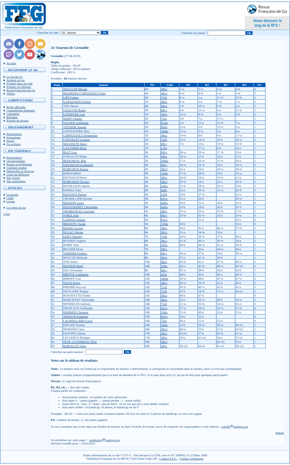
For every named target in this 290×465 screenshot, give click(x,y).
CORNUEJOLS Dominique (80, 135)
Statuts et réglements (19, 164)
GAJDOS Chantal (74, 219)
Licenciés (12, 194)
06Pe (164, 190)
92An (164, 122)
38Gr (164, 89)
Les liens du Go (16, 207)
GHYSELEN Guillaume (78, 165)
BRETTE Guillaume (76, 274)
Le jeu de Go (14, 76)
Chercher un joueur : (194, 33)
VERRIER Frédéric (75, 253)
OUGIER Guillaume (76, 122)
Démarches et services (20, 171)
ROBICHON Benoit (75, 169)
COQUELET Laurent (76, 139)
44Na (164, 202)
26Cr (164, 240)
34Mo (164, 131)
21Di (164, 139)
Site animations (16, 181)
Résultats (12, 117)
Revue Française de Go (20, 90)
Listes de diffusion (18, 174)
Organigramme (15, 161)
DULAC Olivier (73, 232)
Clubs (10, 198)
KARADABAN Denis (77, 101)
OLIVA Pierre (71, 282)
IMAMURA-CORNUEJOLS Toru (84, 93)
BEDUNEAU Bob (74, 160)
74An (164, 173)
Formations (13, 137)
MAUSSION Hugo (75, 143)
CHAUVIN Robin (74, 110)
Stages (10, 140)
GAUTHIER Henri (75, 148)
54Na (164, 186)
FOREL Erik (71, 215)
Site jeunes (13, 177)
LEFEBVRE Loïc (74, 114)
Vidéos (10, 93)
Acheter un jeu (15, 80)
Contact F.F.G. (168, 458)
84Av (164, 127)
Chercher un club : (48, 32)
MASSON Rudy (73, 266)
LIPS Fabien (70, 97)
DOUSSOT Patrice (75, 194)
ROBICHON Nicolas (76, 181)
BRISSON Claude (74, 223)
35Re (164, 266)
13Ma (164, 223)
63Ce (164, 198)
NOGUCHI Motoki (75, 89)
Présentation (14, 134)
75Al (164, 97)
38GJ (164, 169)
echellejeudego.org (234, 426)
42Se (164, 274)
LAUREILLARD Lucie (77, 320)
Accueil (11, 63)
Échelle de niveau (17, 120)
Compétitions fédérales (20, 110)
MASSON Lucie (73, 202)
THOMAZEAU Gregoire (78, 211)
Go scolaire (13, 144)
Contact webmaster (192, 458)
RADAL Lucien (73, 228)
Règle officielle (16, 107)
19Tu (164, 245)
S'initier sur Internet (18, 86)
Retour (280, 432)
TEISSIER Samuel (74, 127)
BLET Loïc (70, 152)
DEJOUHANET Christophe (80, 207)
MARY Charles (72, 118)
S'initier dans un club (19, 83)
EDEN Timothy (72, 236)
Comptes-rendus (16, 167)
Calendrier (12, 113)
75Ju (164, 118)
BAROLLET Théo (74, 346)
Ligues (10, 201)
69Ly (164, 110)
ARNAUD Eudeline (75, 316)
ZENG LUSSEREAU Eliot (80, 341)
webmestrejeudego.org (104, 440)
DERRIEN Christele (75, 312)
